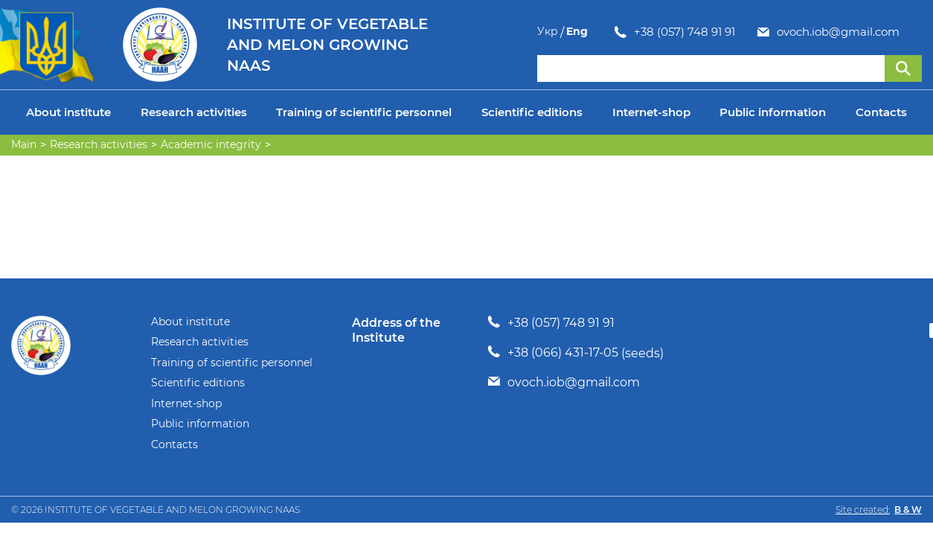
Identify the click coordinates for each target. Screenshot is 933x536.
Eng (911, 31)
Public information (772, 112)
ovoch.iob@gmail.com (760, 32)
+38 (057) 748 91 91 (607, 32)
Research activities (194, 112)
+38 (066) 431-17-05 (562, 352)
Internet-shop (651, 112)
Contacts (881, 112)
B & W (908, 509)
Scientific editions (532, 112)
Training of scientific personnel (364, 112)
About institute (68, 112)
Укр (881, 31)
